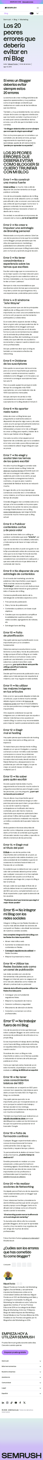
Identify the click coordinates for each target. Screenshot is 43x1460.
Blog (6, 13)
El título (6, 852)
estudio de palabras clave (14, 1118)
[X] (24, 1402)
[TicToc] (11, 1402)
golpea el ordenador (30, 1238)
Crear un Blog (9, 187)
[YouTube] (16, 1402)
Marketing (24, 19)
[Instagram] (7, 1402)
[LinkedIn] (3, 1402)
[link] (8, 1276)
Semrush (7, 19)
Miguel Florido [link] (13, 64)
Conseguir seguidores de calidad (19, 951)
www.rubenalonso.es (12, 512)
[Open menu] (38, 8)
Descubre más (27, 2)
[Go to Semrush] (10, 7)
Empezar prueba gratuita (15, 1352)
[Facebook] (20, 1402)
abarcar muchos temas (13, 471)
